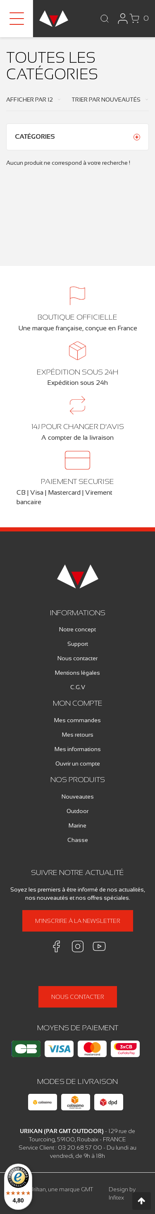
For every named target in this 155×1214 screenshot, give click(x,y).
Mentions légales (77, 672)
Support (77, 643)
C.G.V (77, 687)
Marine (77, 825)
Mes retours (77, 734)
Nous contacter (77, 658)
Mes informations (78, 749)
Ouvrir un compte (77, 763)
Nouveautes (78, 796)
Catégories (35, 136)
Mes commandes (77, 720)
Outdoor (77, 811)
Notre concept (77, 629)
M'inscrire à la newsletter (77, 921)
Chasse (77, 840)
